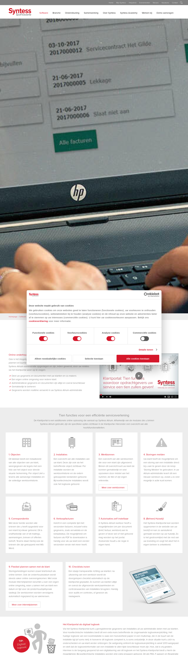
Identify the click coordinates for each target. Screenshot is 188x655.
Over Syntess (109, 13)
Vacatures (165, 3)
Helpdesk (132, 3)
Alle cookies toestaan (137, 358)
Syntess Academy (128, 13)
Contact (175, 3)
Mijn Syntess (121, 3)
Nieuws (156, 3)
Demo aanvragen (165, 13)
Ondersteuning (72, 13)
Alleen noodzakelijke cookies (50, 358)
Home (111, 3)
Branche (57, 13)
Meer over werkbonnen (113, 487)
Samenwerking (91, 13)
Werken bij (147, 13)
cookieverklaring (38, 321)
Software (43, 13)
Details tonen (146, 349)
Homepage (13, 317)
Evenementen (144, 3)
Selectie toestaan (94, 358)
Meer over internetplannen (24, 604)
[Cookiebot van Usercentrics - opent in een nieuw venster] (146, 294)
